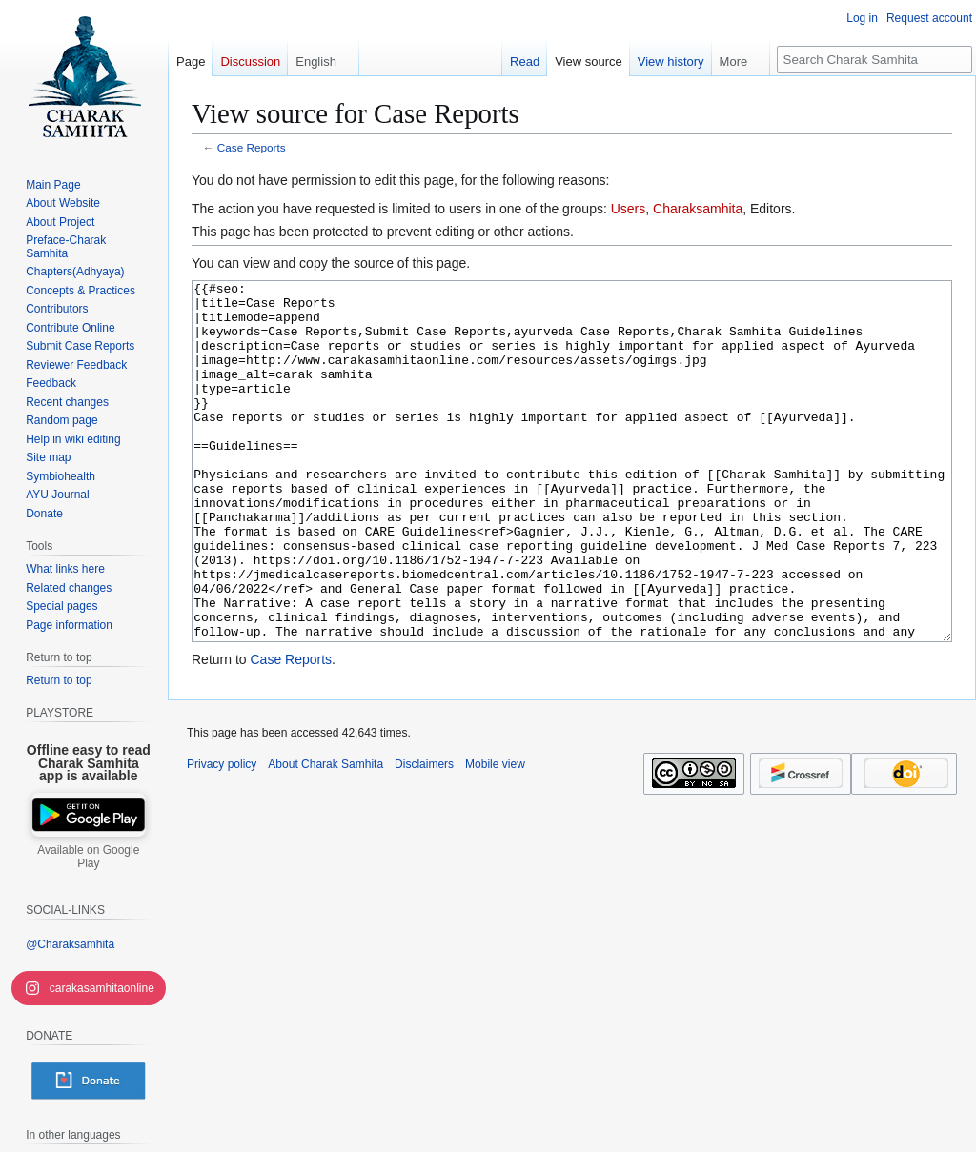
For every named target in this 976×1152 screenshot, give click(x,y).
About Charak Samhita (325, 835)
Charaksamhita (697, 208)
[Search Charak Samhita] (874, 59)
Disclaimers (424, 835)
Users (628, 208)
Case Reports (251, 147)
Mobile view (495, 835)
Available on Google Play (88, 856)
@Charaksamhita (70, 944)
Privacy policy (221, 835)
